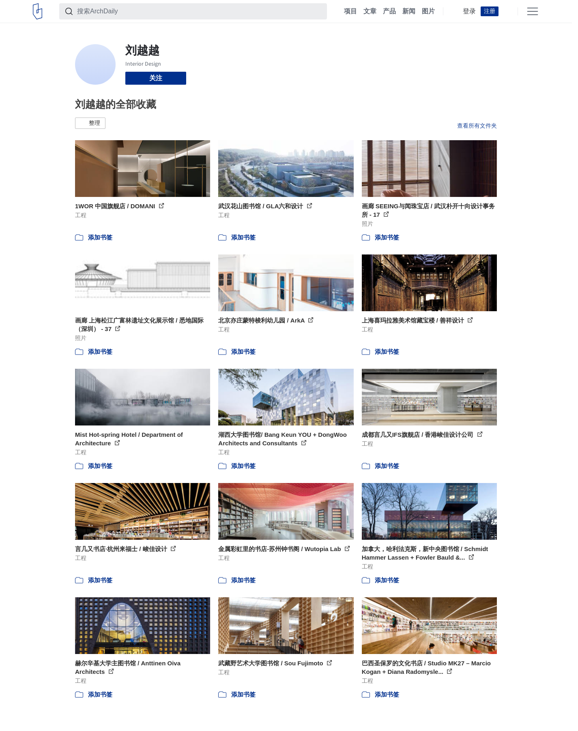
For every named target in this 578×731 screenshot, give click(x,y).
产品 (389, 11)
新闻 (408, 11)
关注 (155, 78)
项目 (350, 11)
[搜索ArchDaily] (199, 11)
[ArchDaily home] (37, 11)
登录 (469, 11)
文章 (369, 11)
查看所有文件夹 (477, 125)
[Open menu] (532, 11)
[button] (90, 123)
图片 (428, 11)
